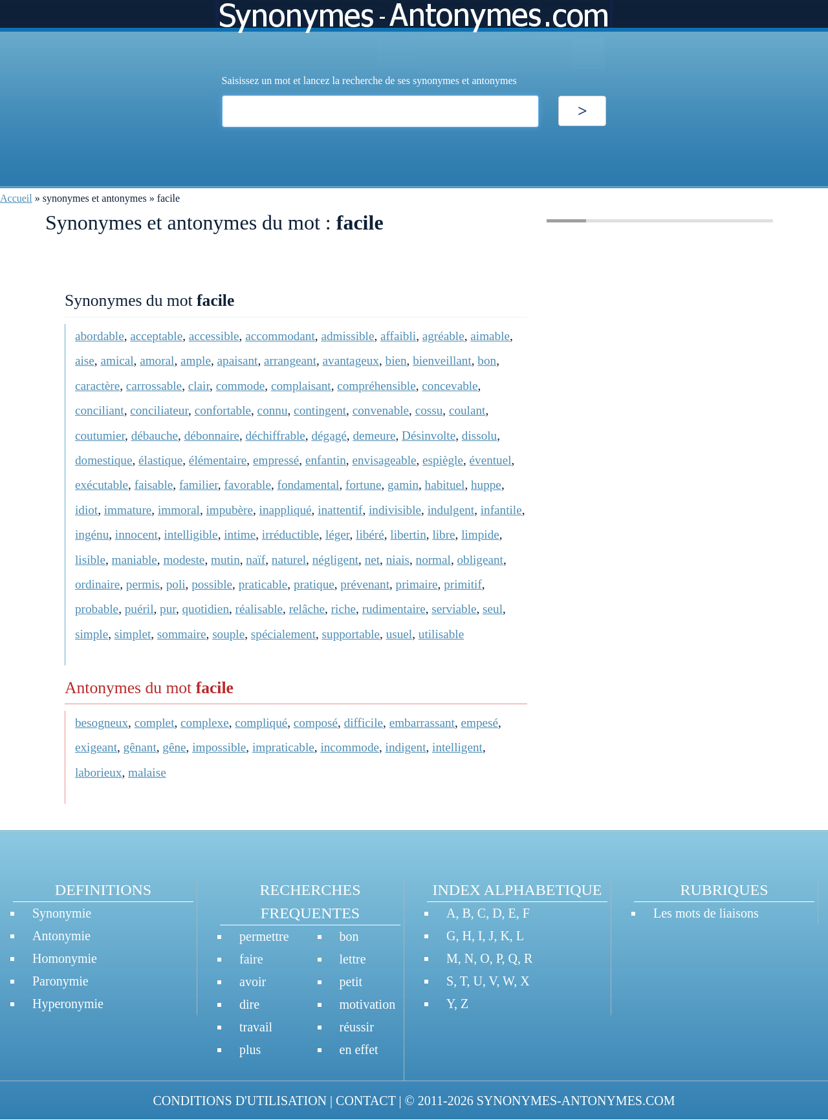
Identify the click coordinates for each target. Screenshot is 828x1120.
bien (396, 360)
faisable (154, 484)
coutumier (100, 435)
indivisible (395, 510)
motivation (368, 1004)
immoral (179, 510)
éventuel (491, 460)
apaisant (237, 360)
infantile (501, 510)
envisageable (384, 460)
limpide (480, 534)
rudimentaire (394, 609)
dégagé (328, 435)
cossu (429, 410)
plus (250, 1049)
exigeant (96, 747)
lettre (353, 959)
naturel (289, 559)
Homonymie (64, 958)
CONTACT (365, 1100)
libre (443, 534)
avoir (252, 982)
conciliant (99, 410)
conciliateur (159, 410)
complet (155, 722)
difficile (363, 722)
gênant (140, 747)
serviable (453, 609)
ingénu (92, 534)
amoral (157, 360)
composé (316, 722)
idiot (86, 510)
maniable (134, 559)
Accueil (16, 198)
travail (255, 1027)
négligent (335, 559)
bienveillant (442, 360)
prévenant (364, 584)
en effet (359, 1049)
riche (343, 609)
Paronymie (60, 981)
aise (84, 360)
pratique (314, 584)
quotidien (205, 609)
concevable (449, 386)
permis (143, 584)
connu (272, 410)
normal (433, 559)
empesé (479, 722)
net (372, 559)
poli (176, 584)
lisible (90, 559)
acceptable (156, 336)
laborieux (98, 772)
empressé (276, 460)
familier (198, 484)
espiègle (442, 460)
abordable (99, 336)
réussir (357, 1027)
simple (91, 634)
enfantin (325, 460)
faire (251, 959)
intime (240, 534)
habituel (445, 484)
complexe (204, 722)
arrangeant (290, 360)
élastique (160, 460)
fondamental (309, 484)
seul (493, 609)
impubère (229, 510)
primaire (417, 584)
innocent (136, 534)
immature (128, 510)
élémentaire (217, 460)
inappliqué (285, 510)
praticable (263, 584)
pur (168, 609)
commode (240, 386)
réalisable (259, 609)
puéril (139, 609)
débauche (154, 435)
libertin (408, 534)
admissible (347, 336)
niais (397, 559)
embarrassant (422, 722)
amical (116, 360)
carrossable (154, 386)
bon (486, 360)
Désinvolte (428, 435)
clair (199, 386)
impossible (219, 747)
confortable (223, 410)
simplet (132, 634)
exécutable (101, 484)
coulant (467, 410)
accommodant (280, 336)
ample (195, 360)
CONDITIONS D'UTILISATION (240, 1100)
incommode (349, 747)
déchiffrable (275, 435)
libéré (370, 534)
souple (228, 634)
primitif (463, 584)
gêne (174, 747)
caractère (97, 386)
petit (351, 982)
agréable (443, 336)
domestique (103, 460)
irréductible (290, 534)
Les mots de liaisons (706, 913)
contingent (320, 410)
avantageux (351, 360)
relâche (307, 609)
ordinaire (97, 584)
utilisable (441, 634)
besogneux (101, 722)
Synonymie (61, 913)
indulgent (451, 510)
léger (337, 534)
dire (249, 1004)
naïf (255, 559)
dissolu (479, 435)
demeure (374, 435)
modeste (183, 559)
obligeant (480, 559)
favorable (247, 484)
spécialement (283, 634)
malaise (147, 772)
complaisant (301, 386)
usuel (399, 634)
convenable (381, 410)
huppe (486, 484)
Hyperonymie (68, 1003)
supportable (351, 634)
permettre (264, 936)
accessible (214, 336)
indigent (406, 747)
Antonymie (61, 936)
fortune (363, 484)
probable (96, 609)
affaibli (398, 336)
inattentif (340, 510)
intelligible (191, 534)
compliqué (261, 722)
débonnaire (211, 435)
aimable (490, 336)
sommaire (181, 634)
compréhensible (376, 386)
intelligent (457, 747)
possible (211, 584)
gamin (403, 484)
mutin (225, 559)
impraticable (283, 747)
